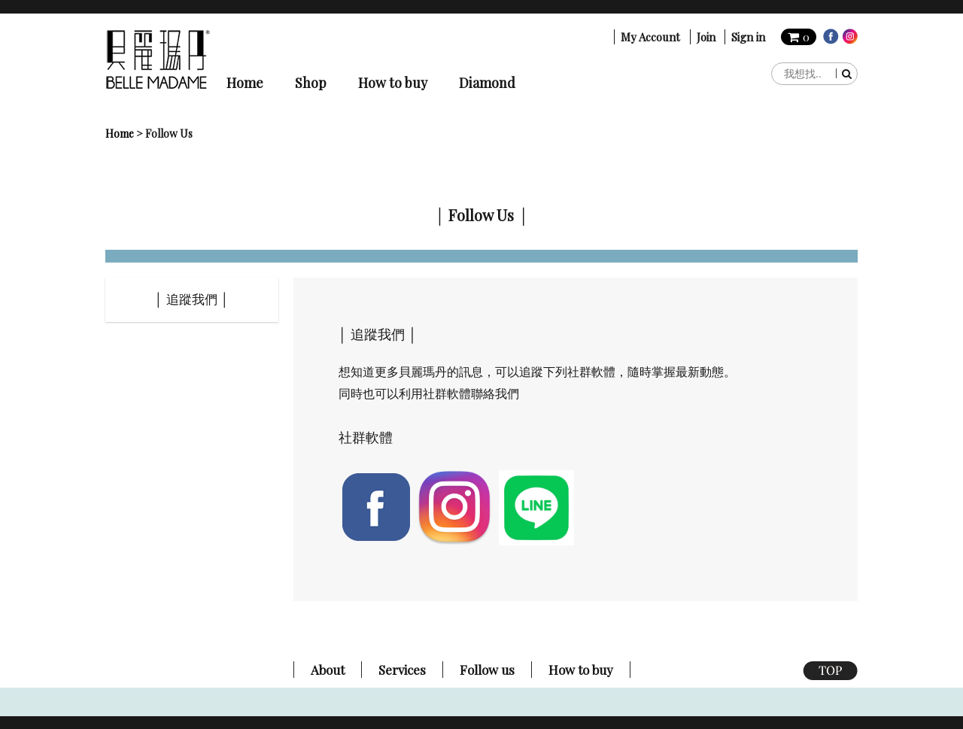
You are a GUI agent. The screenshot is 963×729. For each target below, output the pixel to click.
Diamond (487, 83)
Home (244, 83)
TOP (830, 670)
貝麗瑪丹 (158, 59)
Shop (311, 83)
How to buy (392, 83)
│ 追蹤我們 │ (192, 300)
